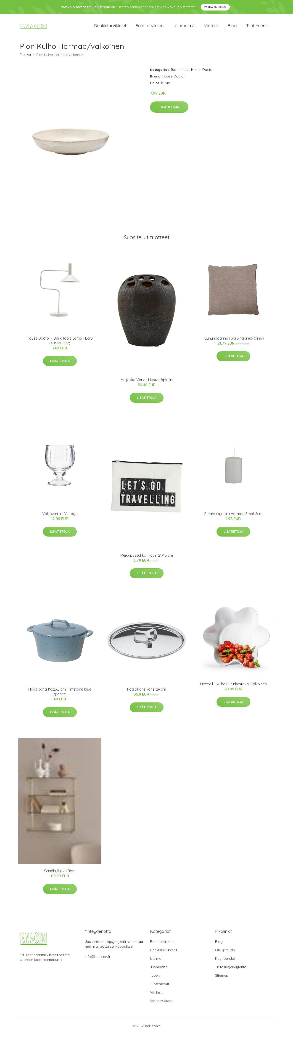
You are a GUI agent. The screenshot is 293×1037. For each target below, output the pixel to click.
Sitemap (221, 978)
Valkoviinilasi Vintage (59, 517)
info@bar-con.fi (97, 960)
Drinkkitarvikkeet (110, 27)
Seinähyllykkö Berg (60, 874)
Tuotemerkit (257, 27)
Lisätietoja (169, 110)
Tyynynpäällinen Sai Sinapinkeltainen (233, 341)
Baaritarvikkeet (150, 27)
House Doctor (202, 73)
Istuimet (156, 962)
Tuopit (155, 978)
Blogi (232, 27)
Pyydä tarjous (215, 7)
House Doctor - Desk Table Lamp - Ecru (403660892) (60, 343)
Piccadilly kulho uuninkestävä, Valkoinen (233, 687)
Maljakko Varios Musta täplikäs (147, 383)
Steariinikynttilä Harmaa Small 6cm (233, 517)
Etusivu (25, 58)
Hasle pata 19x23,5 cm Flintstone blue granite (59, 694)
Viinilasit (211, 27)
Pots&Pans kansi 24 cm (146, 692)
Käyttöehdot (225, 962)
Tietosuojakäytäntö (230, 970)
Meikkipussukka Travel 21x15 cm (146, 558)
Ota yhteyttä (225, 953)
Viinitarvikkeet (161, 1004)
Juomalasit (184, 27)
